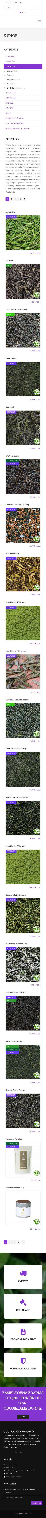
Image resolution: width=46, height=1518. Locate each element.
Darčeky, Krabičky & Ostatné (18, 128)
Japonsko (12, 71)
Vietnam (13, 79)
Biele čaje (9, 108)
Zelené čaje (10, 66)
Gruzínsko (16, 88)
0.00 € (24, 12)
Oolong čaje (11, 93)
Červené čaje (11, 98)
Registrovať (37, 1503)
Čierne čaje (10, 56)
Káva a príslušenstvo (14, 123)
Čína (10, 75)
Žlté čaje (9, 103)
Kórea (11, 84)
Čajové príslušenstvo (15, 118)
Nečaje (8, 113)
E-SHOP (23, 1417)
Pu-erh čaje (10, 61)
